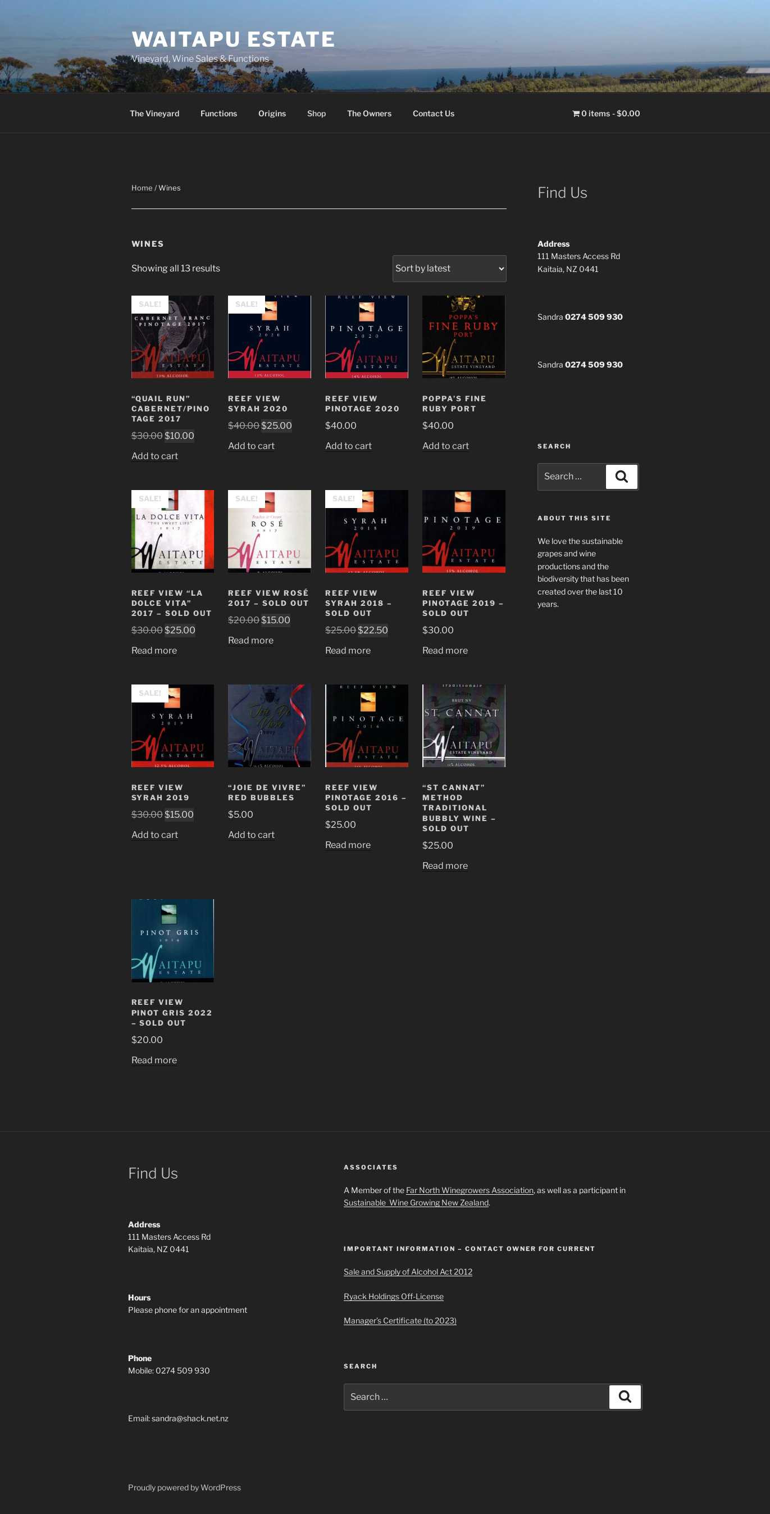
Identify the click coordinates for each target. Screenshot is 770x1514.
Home (142, 187)
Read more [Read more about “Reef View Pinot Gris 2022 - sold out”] (154, 1060)
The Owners (369, 113)
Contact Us (433, 113)
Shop (316, 113)
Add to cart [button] (154, 456)
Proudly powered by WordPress (184, 1487)
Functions (219, 113)
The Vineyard (154, 113)
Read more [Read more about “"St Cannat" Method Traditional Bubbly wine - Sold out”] (445, 865)
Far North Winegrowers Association (470, 1190)
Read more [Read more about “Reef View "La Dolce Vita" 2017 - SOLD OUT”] (154, 650)
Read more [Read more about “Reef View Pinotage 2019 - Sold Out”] (445, 650)
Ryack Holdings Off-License (394, 1296)
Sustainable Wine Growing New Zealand (416, 1202)
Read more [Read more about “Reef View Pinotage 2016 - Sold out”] (348, 845)
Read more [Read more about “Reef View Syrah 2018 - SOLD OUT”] (348, 650)
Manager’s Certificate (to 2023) (400, 1320)
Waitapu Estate (233, 39)
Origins (272, 113)
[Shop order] (450, 268)
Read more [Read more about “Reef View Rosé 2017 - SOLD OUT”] (251, 640)
